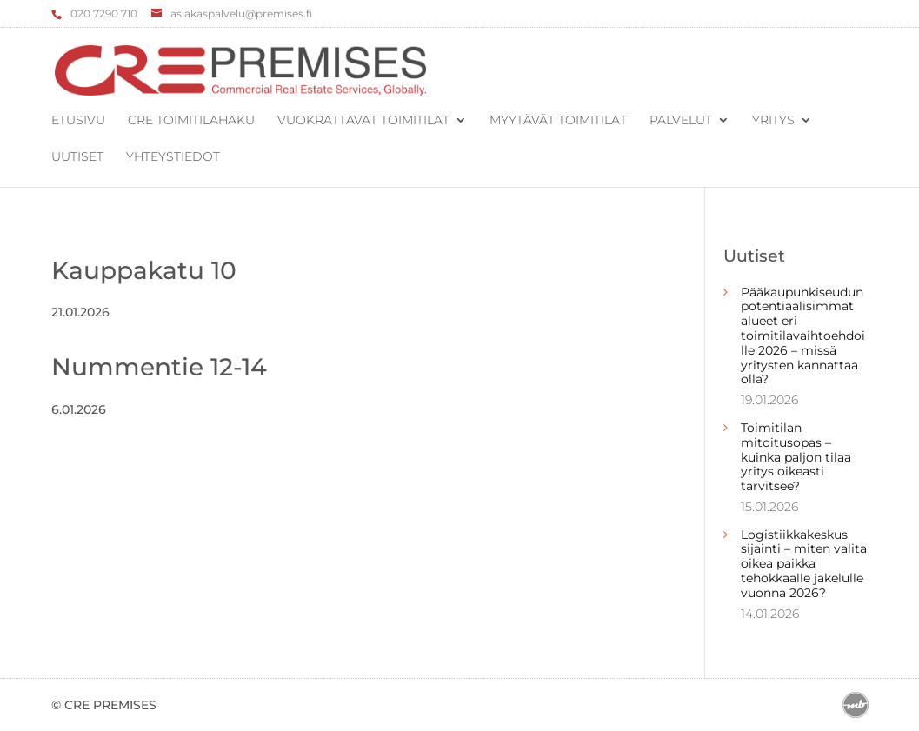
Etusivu (78, 121)
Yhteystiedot (173, 157)
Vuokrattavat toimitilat (363, 121)
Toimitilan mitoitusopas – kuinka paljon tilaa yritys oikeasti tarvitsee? (796, 457)
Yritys (773, 121)
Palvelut (680, 121)
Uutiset (77, 157)
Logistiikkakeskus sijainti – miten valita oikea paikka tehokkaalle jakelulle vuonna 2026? (804, 564)
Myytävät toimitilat (558, 121)
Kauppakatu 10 (143, 270)
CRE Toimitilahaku (191, 121)
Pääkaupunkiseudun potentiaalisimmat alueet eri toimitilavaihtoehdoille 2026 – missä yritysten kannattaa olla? (803, 336)
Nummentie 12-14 (159, 367)
